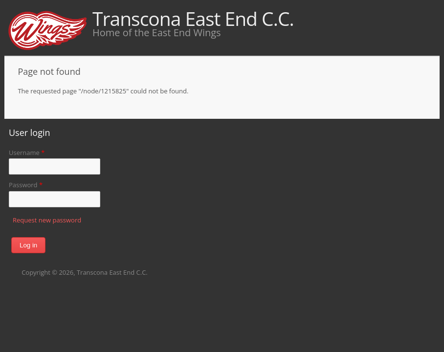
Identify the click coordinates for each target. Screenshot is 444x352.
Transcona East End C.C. (193, 18)
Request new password (47, 220)
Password (26, 184)
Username (26, 152)
